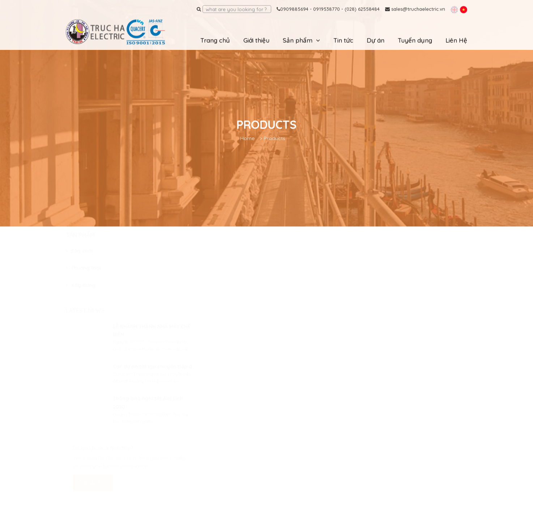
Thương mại (83, 274)
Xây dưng (80, 291)
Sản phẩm (297, 40)
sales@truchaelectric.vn (415, 9)
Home (247, 137)
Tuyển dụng (415, 40)
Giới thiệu (256, 40)
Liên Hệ (456, 40)
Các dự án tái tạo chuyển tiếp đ (152, 373)
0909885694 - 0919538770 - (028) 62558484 (328, 9)
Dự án (375, 40)
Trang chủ (215, 40)
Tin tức (343, 40)
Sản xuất (79, 257)
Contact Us (93, 489)
